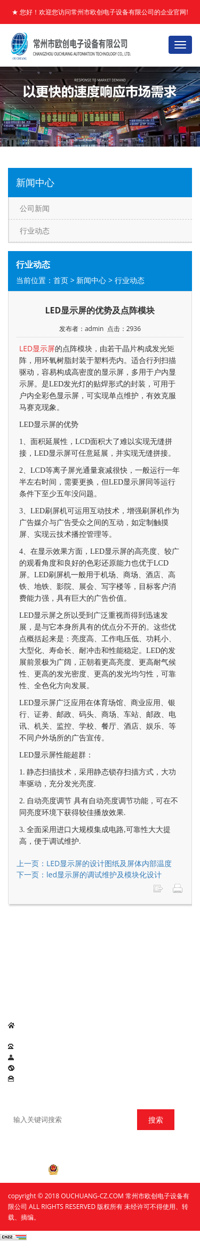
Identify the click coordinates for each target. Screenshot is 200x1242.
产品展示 (106, 928)
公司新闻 (35, 208)
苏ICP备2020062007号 (100, 1151)
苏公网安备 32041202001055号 (99, 1169)
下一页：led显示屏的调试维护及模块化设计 (89, 874)
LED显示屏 (34, 977)
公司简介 (41, 928)
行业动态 (35, 230)
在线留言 (54, 941)
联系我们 (21, 941)
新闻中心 (91, 280)
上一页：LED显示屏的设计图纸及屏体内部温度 (94, 863)
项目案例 (172, 928)
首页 (60, 280)
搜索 (155, 1120)
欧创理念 (140, 928)
